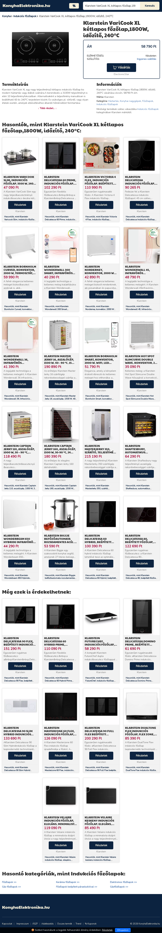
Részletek (20, 205)
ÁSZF (35, 923)
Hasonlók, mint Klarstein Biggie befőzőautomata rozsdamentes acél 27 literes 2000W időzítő (60, 578)
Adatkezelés (47, 923)
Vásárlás (121, 67)
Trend (78, 923)
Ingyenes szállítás (146, 59)
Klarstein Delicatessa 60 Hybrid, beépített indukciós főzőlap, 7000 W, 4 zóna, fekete (101, 542)
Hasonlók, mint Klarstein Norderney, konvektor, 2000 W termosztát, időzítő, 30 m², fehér (100, 309)
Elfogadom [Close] (122, 930)
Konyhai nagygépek (130, 101)
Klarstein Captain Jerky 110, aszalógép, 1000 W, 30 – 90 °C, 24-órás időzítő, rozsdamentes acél (19, 452)
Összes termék (64, 923)
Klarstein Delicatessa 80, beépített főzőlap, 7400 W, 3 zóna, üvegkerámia (139, 542)
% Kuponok (90, 923)
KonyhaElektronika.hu (26, 5)
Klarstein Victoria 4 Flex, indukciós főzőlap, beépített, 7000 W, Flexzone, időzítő (100, 183)
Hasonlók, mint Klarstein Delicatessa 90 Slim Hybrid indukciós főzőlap (17, 770)
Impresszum (23, 923)
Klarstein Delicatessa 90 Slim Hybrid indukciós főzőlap (18, 733)
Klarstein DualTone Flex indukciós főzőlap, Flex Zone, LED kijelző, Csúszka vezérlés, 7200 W (140, 734)
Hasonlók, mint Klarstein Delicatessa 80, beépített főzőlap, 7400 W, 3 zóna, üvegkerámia (142, 578)
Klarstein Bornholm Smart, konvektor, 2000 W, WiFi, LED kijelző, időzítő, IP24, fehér (101, 362)
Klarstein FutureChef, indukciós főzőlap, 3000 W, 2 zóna (99, 643)
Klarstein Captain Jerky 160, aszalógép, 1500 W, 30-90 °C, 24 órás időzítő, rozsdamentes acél (60, 452)
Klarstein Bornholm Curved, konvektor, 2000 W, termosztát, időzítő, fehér (20, 271)
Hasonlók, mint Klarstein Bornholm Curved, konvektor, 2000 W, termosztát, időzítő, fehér (20, 309)
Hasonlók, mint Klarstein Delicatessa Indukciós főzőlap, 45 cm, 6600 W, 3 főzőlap (140, 219)
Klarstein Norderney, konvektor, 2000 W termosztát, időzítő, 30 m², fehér (100, 273)
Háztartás (113, 101)
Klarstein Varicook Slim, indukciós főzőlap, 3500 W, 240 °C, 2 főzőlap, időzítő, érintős (20, 183)
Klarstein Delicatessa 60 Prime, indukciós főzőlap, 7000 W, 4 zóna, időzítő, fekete (60, 183)
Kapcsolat (7, 923)
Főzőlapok (147, 101)
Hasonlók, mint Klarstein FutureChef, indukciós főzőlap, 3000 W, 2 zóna (99, 681)
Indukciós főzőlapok (107, 104)
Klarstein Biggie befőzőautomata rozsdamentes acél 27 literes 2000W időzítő (60, 540)
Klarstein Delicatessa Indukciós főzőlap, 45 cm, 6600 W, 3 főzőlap (140, 183)
